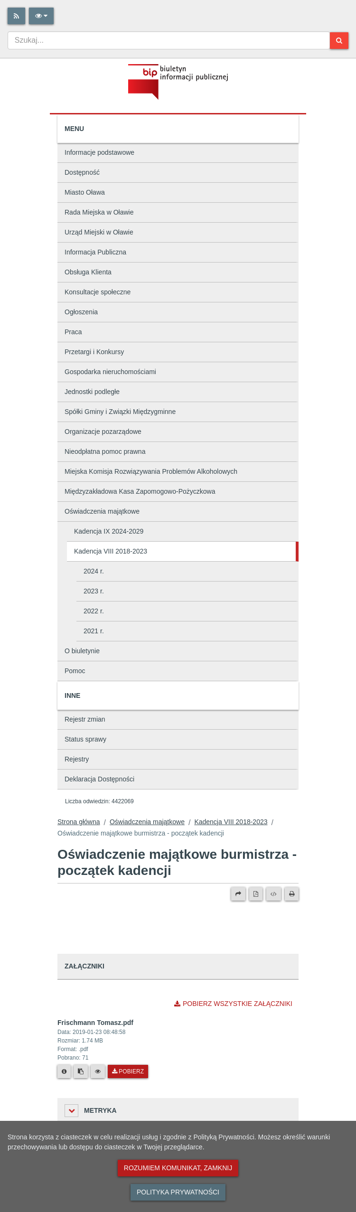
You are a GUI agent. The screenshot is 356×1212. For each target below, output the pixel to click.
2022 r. (94, 611)
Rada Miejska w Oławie (99, 212)
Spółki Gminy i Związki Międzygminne (120, 411)
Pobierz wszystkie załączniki (233, 1003)
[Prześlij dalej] (238, 894)
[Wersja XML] (273, 894)
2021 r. (94, 631)
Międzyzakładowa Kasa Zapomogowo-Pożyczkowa (140, 491)
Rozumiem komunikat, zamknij (178, 1168)
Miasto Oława (85, 192)
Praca (73, 332)
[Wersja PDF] (255, 894)
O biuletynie (82, 651)
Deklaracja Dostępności (99, 779)
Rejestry (77, 759)
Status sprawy (85, 739)
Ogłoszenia (81, 312)
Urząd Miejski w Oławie (99, 232)
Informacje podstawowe (99, 152)
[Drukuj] (292, 894)
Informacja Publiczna (95, 252)
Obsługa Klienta (88, 272)
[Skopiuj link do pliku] (81, 1071)
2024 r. (94, 571)
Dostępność (82, 172)
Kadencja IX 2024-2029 (108, 531)
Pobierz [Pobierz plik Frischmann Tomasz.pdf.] (128, 1071)
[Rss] (16, 16)
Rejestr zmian (85, 719)
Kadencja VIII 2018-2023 (110, 551)
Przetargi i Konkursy (94, 352)
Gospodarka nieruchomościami (110, 372)
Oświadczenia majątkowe (102, 511)
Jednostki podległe (92, 391)
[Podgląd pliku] (98, 1071)
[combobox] (168, 40)
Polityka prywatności (178, 1192)
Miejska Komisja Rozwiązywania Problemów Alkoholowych (151, 471)
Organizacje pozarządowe (103, 431)
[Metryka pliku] (64, 1071)
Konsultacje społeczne (98, 292)
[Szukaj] (339, 40)
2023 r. (94, 591)
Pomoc (75, 671)
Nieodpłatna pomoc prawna (105, 451)
